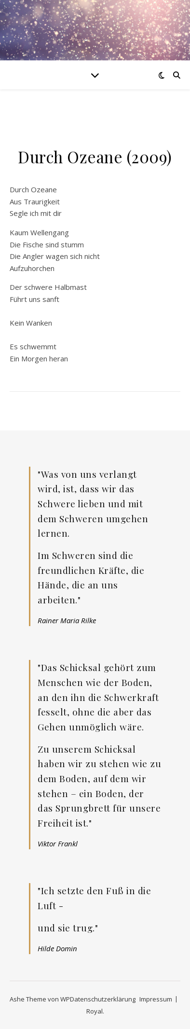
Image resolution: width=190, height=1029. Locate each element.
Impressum (155, 999)
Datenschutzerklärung (103, 999)
